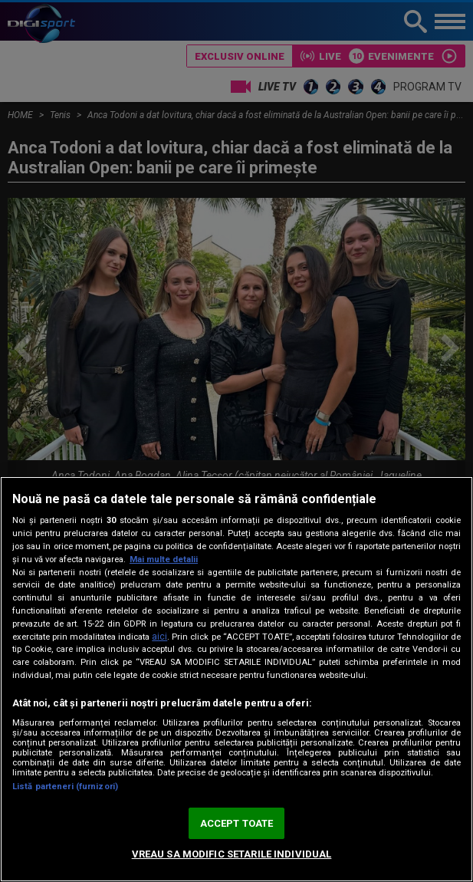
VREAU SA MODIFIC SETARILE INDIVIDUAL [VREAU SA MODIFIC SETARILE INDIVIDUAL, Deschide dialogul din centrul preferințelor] (232, 854)
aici (159, 636)
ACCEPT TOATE (237, 823)
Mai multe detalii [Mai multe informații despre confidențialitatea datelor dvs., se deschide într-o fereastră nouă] (164, 559)
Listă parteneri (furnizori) (65, 786)
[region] (236, 679)
